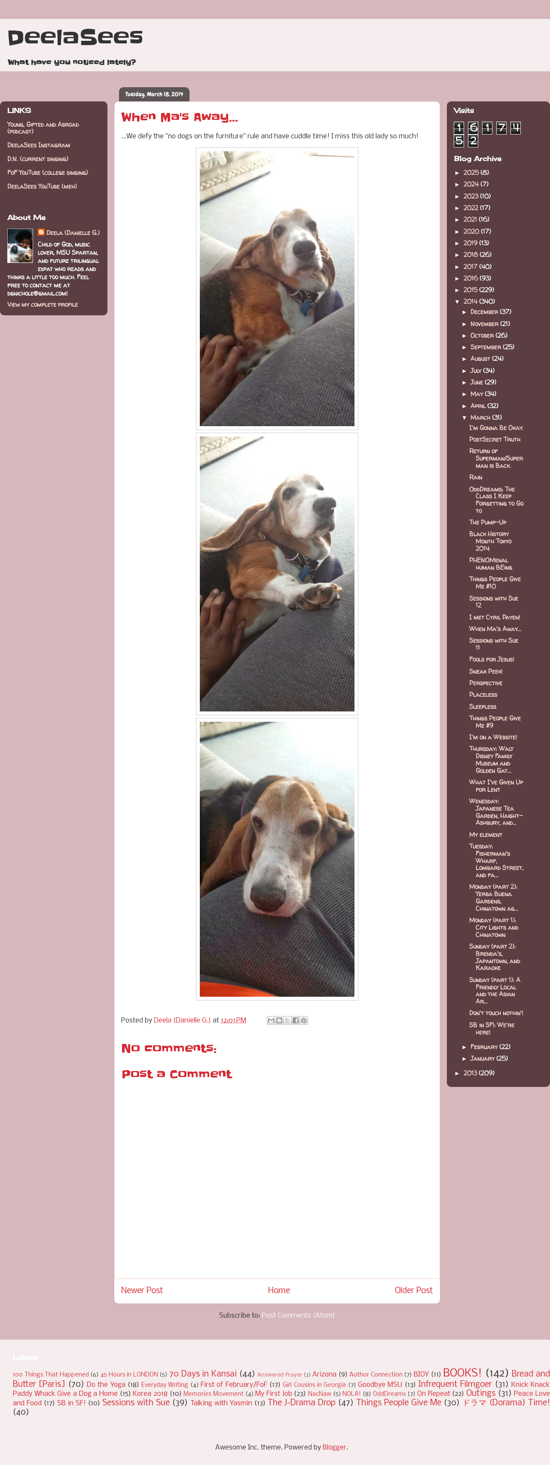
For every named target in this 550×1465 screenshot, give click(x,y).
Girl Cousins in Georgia (314, 1385)
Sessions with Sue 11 (493, 644)
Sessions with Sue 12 (493, 602)
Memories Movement (213, 1394)
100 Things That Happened (51, 1375)
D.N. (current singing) (37, 159)
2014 (471, 301)
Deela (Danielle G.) (73, 233)
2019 (471, 243)
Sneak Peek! (485, 671)
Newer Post (142, 1291)
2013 (471, 1073)
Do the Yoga (106, 1385)
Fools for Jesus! (491, 659)
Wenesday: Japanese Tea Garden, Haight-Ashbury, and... (495, 812)
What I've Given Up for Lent (496, 786)
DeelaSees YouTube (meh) (42, 186)
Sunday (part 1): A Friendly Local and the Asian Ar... (494, 990)
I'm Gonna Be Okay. (496, 428)
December (485, 312)
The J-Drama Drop (302, 1403)
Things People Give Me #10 (495, 582)
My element (485, 834)
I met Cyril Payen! (494, 617)
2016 (472, 278)
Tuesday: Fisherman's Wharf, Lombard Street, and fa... (496, 860)
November (485, 324)
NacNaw (319, 1394)
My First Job (273, 1394)
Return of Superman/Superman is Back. (496, 458)
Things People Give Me (398, 1403)
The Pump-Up (487, 522)
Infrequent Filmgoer (455, 1384)
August (481, 358)
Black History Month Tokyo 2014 (490, 541)
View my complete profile (42, 304)
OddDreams (389, 1394)
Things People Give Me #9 (495, 721)
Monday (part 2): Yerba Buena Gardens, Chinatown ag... (493, 897)
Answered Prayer (279, 1375)
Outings (480, 1393)
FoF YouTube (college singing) (47, 172)
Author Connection (376, 1375)
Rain (475, 477)
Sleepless (482, 706)
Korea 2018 (150, 1394)
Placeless (483, 694)
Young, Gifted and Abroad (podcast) (43, 128)
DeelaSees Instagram (38, 145)
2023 (472, 196)
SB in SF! (71, 1403)
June (478, 382)
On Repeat (433, 1394)
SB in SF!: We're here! (491, 1028)
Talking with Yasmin (221, 1403)
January (483, 1058)
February (485, 1047)
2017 (471, 266)
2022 (472, 208)
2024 (472, 184)
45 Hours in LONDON (129, 1375)
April (479, 406)
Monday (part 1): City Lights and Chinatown (493, 927)
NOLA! (351, 1394)
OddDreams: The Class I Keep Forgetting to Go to (496, 500)
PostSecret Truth (494, 439)
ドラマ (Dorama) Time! (506, 1403)
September (487, 347)
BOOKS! (462, 1374)
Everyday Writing (164, 1385)
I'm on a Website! (493, 737)
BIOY (421, 1374)
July (477, 370)
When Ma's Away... (495, 629)
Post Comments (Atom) (298, 1315)
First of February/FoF (234, 1385)
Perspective (485, 683)
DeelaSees (75, 38)
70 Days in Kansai (203, 1374)
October (483, 335)
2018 (472, 254)
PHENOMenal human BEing (490, 563)
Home (279, 1291)
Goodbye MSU (380, 1385)
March (481, 417)
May (478, 394)
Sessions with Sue (136, 1403)
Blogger (334, 1447)
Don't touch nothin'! (496, 1013)
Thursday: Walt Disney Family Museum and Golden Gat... (491, 759)
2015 (471, 290)
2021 (471, 219)
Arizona (324, 1374)
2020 (472, 231)
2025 (472, 172)
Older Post (414, 1291)
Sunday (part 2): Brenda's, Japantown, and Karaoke (494, 957)
